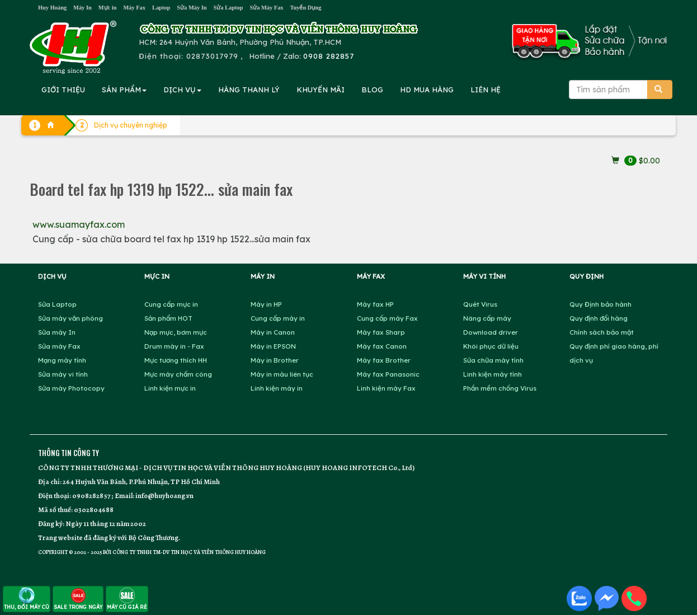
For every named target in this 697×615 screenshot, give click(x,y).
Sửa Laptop (228, 7)
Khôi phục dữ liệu (491, 346)
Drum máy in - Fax (174, 346)
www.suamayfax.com (78, 224)
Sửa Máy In (191, 7)
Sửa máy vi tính (63, 374)
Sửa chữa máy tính (493, 360)
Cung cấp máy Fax (387, 318)
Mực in (107, 7)
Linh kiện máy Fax (386, 388)
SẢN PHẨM (124, 89)
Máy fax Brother (384, 360)
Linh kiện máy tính (492, 374)
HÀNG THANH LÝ (249, 89)
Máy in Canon (273, 332)
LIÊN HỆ (485, 89)
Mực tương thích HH (175, 360)
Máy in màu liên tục (282, 374)
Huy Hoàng (52, 7)
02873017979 (212, 55)
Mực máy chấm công (178, 374)
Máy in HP (266, 304)
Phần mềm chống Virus (499, 388)
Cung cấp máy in (278, 318)
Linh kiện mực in (170, 388)
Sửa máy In (57, 332)
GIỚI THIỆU (63, 89)
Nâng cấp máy (487, 318)
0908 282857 (328, 55)
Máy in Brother (275, 360)
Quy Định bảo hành (600, 304)
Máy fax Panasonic (388, 374)
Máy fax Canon (382, 346)
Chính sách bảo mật (601, 332)
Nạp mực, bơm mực (175, 332)
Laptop (161, 7)
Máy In (82, 7)
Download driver (490, 332)
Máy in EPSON (273, 346)
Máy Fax (134, 7)
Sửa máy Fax (59, 346)
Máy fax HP (375, 304)
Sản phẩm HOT (168, 318)
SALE (78, 598)
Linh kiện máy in (277, 388)
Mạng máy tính (62, 360)
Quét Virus (480, 304)
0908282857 (91, 495)
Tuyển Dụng (306, 7)
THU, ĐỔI (26, 598)
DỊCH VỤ (182, 89)
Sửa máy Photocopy (71, 388)
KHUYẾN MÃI (320, 89)
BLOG (372, 89)
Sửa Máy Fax (266, 7)
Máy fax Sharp (381, 332)
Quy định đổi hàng (598, 318)
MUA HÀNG (427, 89)
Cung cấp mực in (171, 304)
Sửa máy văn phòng (70, 318)
